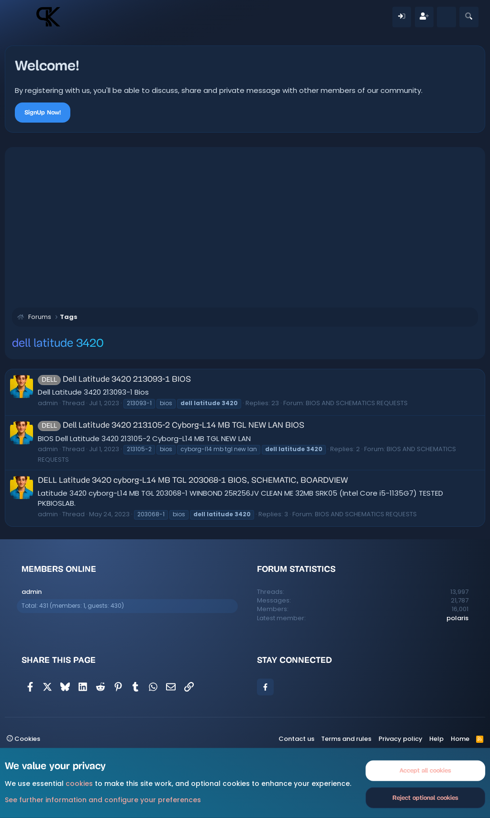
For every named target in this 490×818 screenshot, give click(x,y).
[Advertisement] (245, 226)
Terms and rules (346, 738)
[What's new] (446, 17)
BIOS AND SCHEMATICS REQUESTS (357, 403)
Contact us (296, 738)
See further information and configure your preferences (103, 799)
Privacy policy (401, 738)
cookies (79, 783)
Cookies (23, 738)
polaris (457, 618)
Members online (59, 569)
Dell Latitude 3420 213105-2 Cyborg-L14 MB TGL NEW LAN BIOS (171, 425)
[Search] (468, 17)
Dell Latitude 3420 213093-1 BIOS (114, 379)
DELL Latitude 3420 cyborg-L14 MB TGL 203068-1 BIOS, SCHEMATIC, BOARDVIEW (193, 481)
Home (460, 738)
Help (436, 738)
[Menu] (22, 16)
